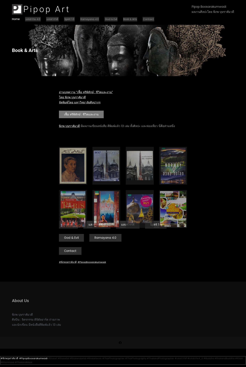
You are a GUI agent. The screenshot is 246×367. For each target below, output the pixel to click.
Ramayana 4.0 (89, 19)
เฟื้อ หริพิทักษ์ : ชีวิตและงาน (81, 114)
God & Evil (111, 19)
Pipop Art (46, 9)
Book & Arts (130, 19)
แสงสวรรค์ (52, 19)
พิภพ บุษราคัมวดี (69, 126)
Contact (148, 19)
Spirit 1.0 (69, 19)
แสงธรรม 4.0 (32, 19)
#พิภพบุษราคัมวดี (68, 262)
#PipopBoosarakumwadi (92, 262)
